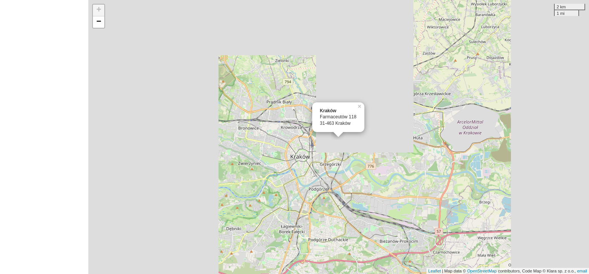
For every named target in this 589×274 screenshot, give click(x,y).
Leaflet (434, 271)
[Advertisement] (44, 137)
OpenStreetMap (482, 271)
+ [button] (98, 10)
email (582, 271)
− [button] (98, 22)
